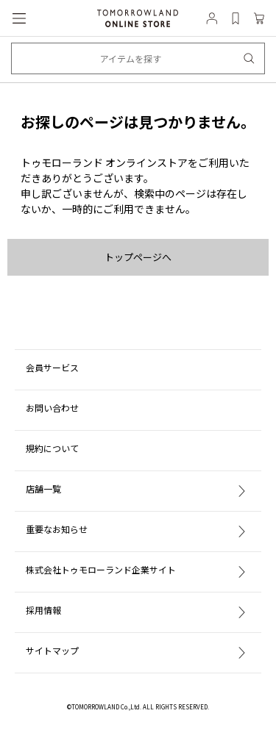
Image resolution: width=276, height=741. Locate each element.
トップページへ (138, 257)
